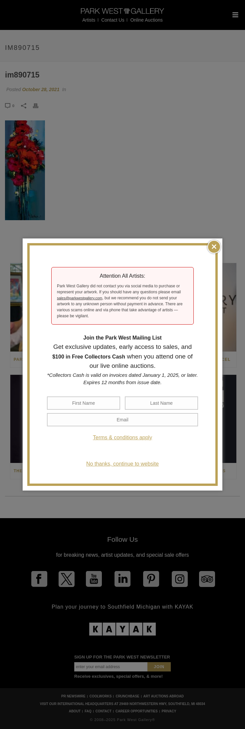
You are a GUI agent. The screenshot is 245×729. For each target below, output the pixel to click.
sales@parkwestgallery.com (79, 298)
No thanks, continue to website (122, 464)
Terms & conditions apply (122, 437)
